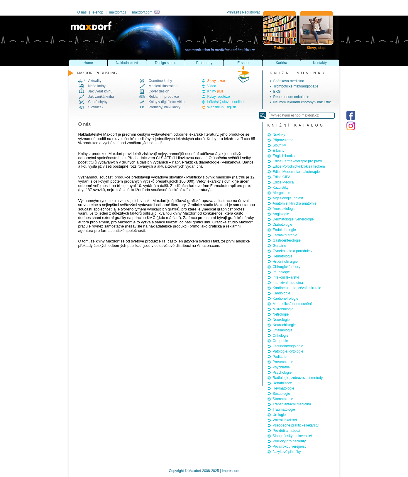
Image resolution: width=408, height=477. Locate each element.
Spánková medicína (288, 81)
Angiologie (281, 214)
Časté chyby (98, 102)
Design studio (165, 63)
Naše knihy (97, 86)
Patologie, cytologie (288, 351)
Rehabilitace (282, 383)
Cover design (159, 91)
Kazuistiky (281, 188)
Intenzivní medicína (288, 283)
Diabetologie (282, 225)
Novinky (279, 135)
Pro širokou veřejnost (289, 446)
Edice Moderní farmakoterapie (296, 172)
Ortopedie (280, 341)
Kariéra (281, 63)
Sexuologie (281, 394)
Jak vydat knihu (100, 91)
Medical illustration (163, 86)
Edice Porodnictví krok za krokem (299, 166)
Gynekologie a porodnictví (293, 251)
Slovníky (279, 145)
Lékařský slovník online (225, 102)
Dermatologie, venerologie (293, 219)
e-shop (97, 12)
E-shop (242, 63)
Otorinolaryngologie (288, 346)
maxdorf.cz (117, 12)
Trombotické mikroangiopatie (296, 86)
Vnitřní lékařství (285, 420)
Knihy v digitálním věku (167, 102)
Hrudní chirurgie (285, 261)
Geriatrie (279, 246)
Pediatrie (280, 357)
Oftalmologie (282, 330)
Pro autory (204, 63)
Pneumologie (283, 362)
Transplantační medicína (292, 404)
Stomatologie (283, 399)
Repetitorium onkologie (291, 97)
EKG (277, 92)
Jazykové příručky (287, 452)
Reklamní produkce (164, 97)
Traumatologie (284, 409)
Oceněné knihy (160, 81)
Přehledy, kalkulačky (165, 107)
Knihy (215, 91)
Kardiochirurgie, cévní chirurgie (297, 288)
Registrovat (251, 12)
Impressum (230, 471)
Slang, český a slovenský (292, 436)
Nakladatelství (127, 63)
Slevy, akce (216, 81)
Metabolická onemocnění (292, 304)
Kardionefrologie (285, 298)
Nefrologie (281, 314)
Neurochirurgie (284, 325)
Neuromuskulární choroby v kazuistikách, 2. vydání (313, 102)
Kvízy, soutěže (218, 97)
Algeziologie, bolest (288, 198)
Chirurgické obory (286, 267)
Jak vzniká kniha (101, 97)
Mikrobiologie (283, 309)
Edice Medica (283, 182)
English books (284, 156)
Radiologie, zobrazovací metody (298, 378)
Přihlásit (232, 12)
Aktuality (94, 81)
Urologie (279, 415)
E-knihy (279, 151)
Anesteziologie (284, 209)
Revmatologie (283, 388)
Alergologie (281, 193)
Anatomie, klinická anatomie (294, 203)
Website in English (221, 107)
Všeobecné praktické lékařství (296, 425)
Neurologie (281, 320)
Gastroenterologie (287, 240)
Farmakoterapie (285, 235)
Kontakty (320, 63)
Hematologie (282, 256)
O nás (82, 12)
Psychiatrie (281, 367)
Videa (211, 86)
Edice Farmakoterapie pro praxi (297, 161)
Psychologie (282, 372)
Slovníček (96, 107)
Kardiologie (281, 293)
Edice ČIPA (281, 177)
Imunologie (281, 272)
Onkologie (281, 335)
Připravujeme (283, 140)
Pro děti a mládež (286, 431)
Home (88, 63)
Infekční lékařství (286, 277)
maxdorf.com (146, 12)
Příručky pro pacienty (289, 441)
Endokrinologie (284, 230)
